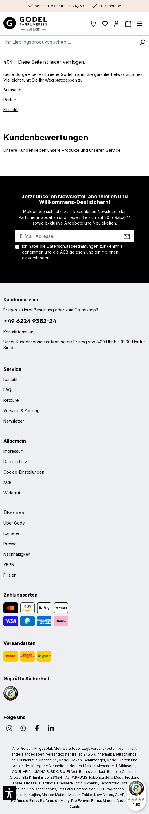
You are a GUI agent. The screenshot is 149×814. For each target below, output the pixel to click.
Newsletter (13, 421)
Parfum (10, 99)
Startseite (12, 89)
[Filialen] (93, 24)
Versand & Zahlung (21, 410)
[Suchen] (142, 41)
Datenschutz (15, 461)
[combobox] (68, 41)
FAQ (7, 389)
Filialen (9, 575)
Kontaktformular (18, 331)
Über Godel (14, 522)
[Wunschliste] (105, 24)
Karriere (11, 533)
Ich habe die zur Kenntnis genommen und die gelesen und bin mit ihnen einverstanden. (72, 252)
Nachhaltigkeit (16, 554)
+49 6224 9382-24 (29, 321)
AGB (64, 252)
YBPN (8, 564)
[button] (9, 793)
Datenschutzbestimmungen (72, 246)
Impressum (13, 451)
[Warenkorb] (128, 24)
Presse (10, 543)
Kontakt (10, 109)
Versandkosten (104, 748)
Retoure (11, 400)
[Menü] (140, 24)
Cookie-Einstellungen (23, 472)
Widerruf (11, 492)
